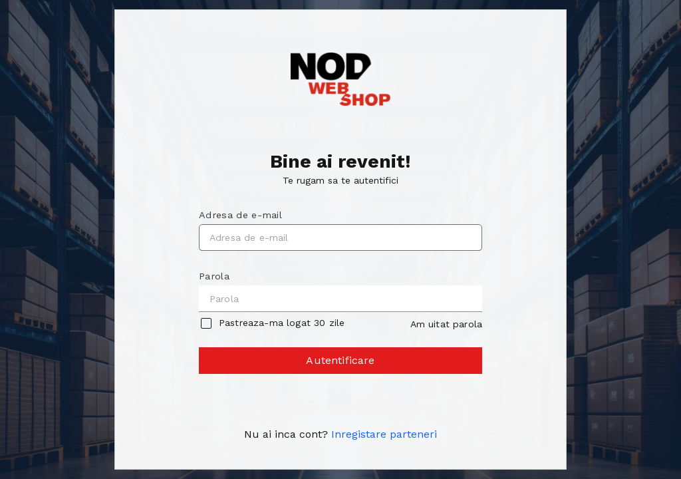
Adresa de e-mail (240, 215)
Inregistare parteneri (384, 434)
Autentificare (341, 363)
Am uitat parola (446, 324)
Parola (214, 276)
